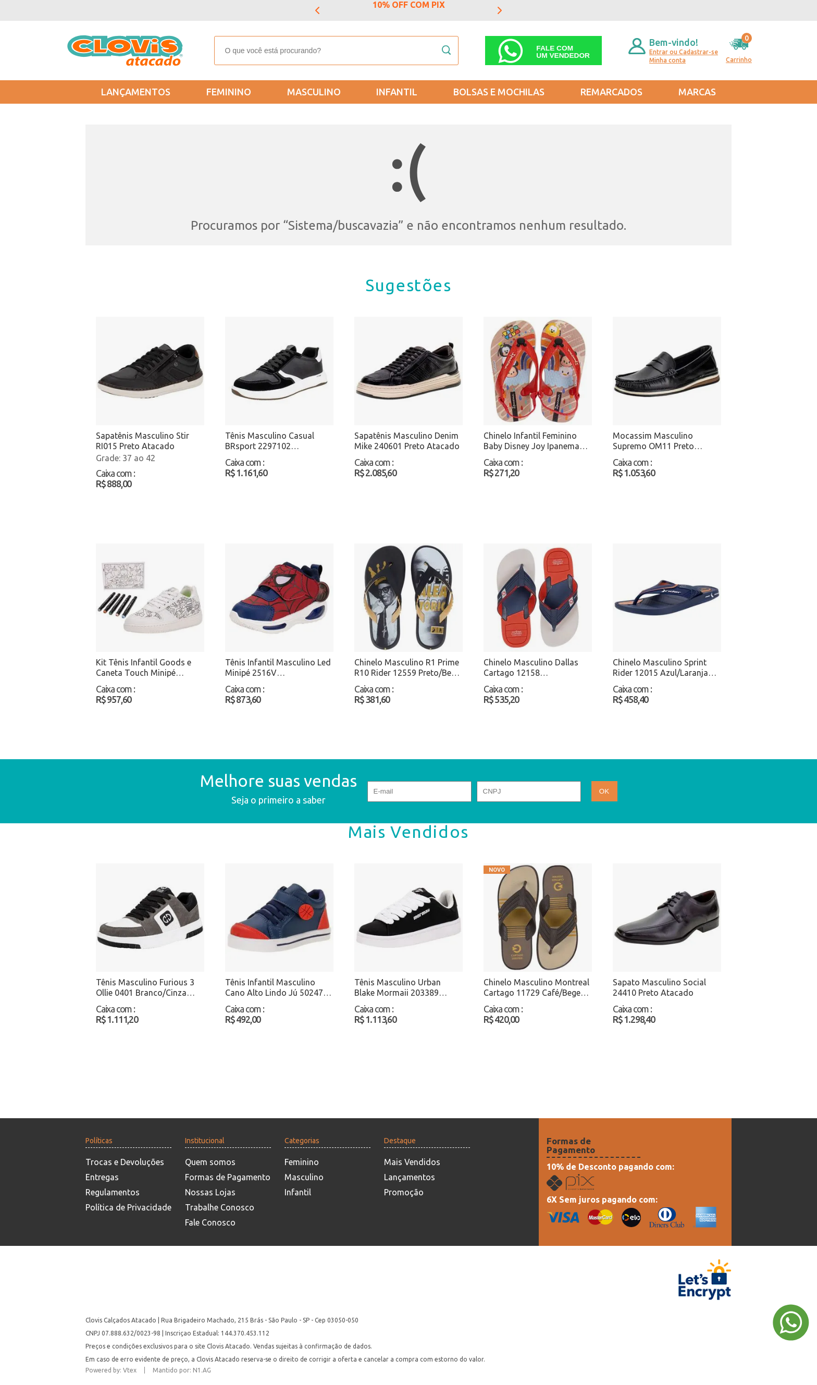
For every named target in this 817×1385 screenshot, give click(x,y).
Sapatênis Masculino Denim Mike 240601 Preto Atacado (407, 441)
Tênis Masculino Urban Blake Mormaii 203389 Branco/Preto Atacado (397, 988)
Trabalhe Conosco (219, 1207)
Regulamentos (112, 1192)
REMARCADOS (611, 91)
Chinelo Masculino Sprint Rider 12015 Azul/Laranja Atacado (660, 668)
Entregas (102, 1177)
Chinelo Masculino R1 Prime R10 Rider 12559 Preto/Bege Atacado (407, 668)
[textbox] (336, 50)
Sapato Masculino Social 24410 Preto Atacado (659, 987)
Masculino (314, 91)
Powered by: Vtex (111, 1370)
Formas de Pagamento (227, 1177)
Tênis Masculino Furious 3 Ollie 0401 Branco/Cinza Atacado (145, 988)
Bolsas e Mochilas (498, 91)
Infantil (396, 91)
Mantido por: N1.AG (182, 1370)
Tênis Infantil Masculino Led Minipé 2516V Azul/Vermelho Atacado (278, 668)
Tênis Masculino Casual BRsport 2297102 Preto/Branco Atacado (269, 441)
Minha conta (667, 60)
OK (604, 791)
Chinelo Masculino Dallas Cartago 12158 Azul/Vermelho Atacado (531, 668)
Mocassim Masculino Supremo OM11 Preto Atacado (653, 441)
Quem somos (210, 1162)
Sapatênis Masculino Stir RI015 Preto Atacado (142, 441)
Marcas (697, 91)
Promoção (404, 1192)
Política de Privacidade (128, 1207)
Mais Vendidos (412, 1162)
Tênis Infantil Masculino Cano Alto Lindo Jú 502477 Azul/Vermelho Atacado (276, 988)
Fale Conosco (210, 1222)
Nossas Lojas (210, 1192)
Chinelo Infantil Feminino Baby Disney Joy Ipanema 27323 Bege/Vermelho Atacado (531, 441)
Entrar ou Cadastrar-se (683, 51)
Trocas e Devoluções (124, 1162)
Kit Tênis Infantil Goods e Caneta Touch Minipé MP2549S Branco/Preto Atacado (143, 668)
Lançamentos (135, 91)
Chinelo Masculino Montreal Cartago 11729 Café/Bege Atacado (536, 988)
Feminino (228, 91)
